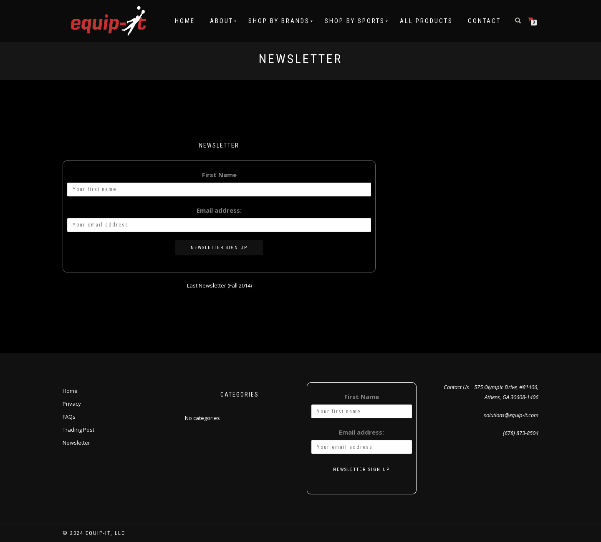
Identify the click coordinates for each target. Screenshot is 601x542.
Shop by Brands (279, 21)
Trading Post (78, 429)
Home (185, 21)
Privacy (72, 403)
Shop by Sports (355, 21)
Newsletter (76, 442)
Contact (484, 21)
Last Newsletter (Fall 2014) (219, 285)
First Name (219, 174)
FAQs (69, 416)
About (221, 21)
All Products (426, 21)
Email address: (219, 210)
